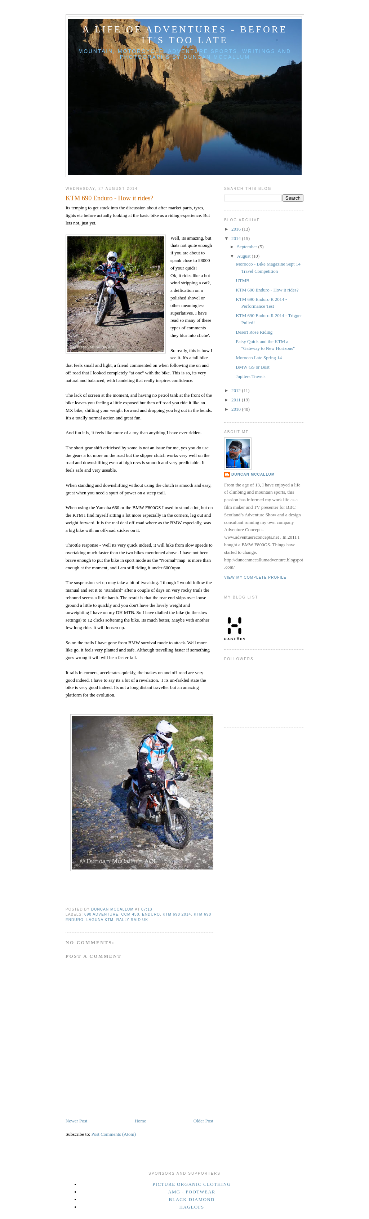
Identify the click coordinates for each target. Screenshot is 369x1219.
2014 (236, 238)
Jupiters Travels (250, 376)
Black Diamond (191, 1199)
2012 (236, 390)
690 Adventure (101, 914)
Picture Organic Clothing (191, 1184)
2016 (236, 229)
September (247, 246)
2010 (236, 409)
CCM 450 (130, 914)
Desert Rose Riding (254, 332)
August (244, 256)
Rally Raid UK (132, 920)
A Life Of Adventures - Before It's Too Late (185, 34)
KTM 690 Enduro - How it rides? (267, 290)
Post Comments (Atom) (114, 1134)
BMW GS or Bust (252, 367)
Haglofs (191, 1207)
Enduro (151, 914)
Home (140, 1121)
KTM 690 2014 (177, 914)
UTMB (242, 280)
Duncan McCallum (253, 474)
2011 (236, 399)
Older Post (203, 1121)
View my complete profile (255, 577)
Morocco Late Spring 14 (258, 357)
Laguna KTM (100, 920)
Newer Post (76, 1121)
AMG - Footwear (191, 1191)
